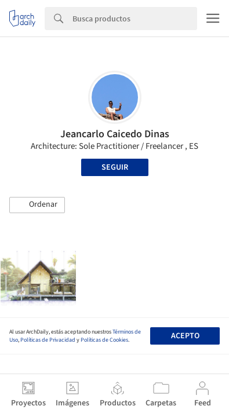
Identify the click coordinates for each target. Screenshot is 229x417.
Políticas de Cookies (104, 340)
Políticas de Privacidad (47, 340)
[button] (37, 205)
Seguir (114, 167)
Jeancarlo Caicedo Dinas (114, 134)
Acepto (185, 336)
